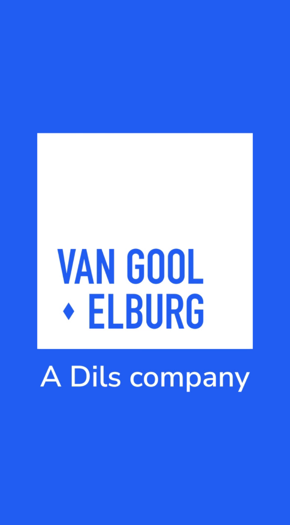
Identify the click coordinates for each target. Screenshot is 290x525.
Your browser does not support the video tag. (145, 262)
